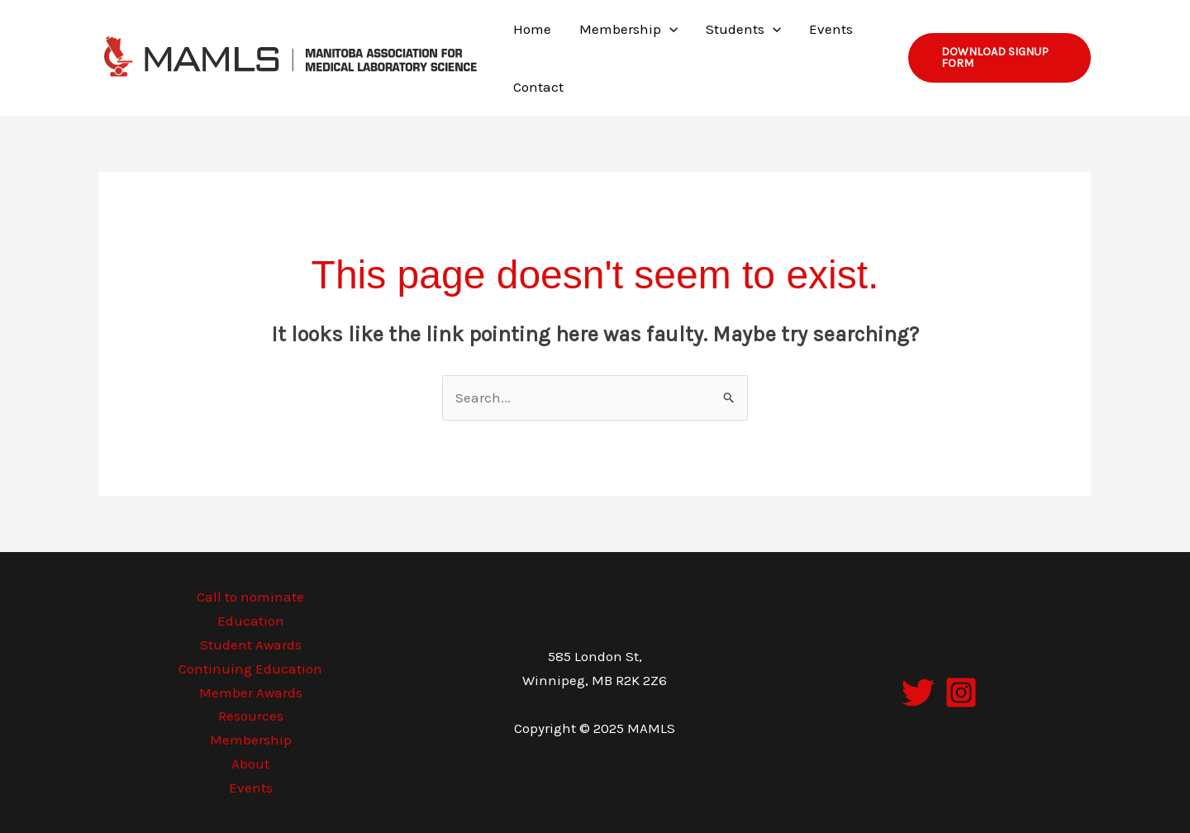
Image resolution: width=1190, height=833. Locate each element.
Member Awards (250, 692)
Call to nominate (250, 596)
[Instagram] (961, 692)
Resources (250, 715)
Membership (251, 739)
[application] (669, 29)
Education (250, 620)
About (250, 763)
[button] (999, 58)
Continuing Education (250, 668)
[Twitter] (918, 692)
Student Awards (251, 644)
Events (251, 787)
